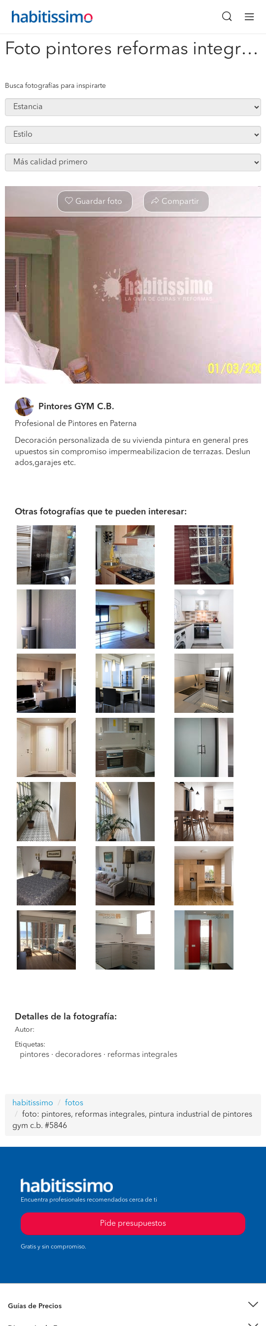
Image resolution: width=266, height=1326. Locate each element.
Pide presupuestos (133, 1224)
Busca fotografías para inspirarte (55, 85)
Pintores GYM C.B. (76, 406)
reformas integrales (142, 1055)
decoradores (78, 1055)
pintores (34, 1055)
